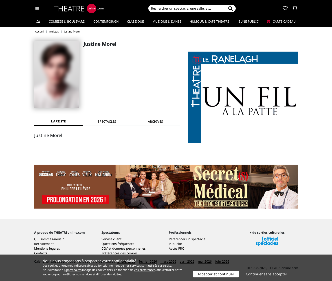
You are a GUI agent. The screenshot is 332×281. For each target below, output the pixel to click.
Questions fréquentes (117, 244)
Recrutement (44, 244)
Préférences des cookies (119, 253)
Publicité (175, 244)
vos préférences (144, 270)
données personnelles (129, 248)
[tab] (107, 121)
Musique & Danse (166, 21)
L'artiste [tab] (58, 121)
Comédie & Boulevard (67, 21)
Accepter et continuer (216, 274)
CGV (104, 248)
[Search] (186, 8)
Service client (111, 239)
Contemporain (106, 21)
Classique (135, 21)
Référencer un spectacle (187, 239)
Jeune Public (248, 21)
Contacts (40, 253)
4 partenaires (72, 270)
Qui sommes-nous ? (49, 239)
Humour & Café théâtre (209, 21)
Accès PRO (177, 248)
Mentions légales (47, 248)
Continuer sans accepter (266, 274)
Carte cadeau (281, 21)
